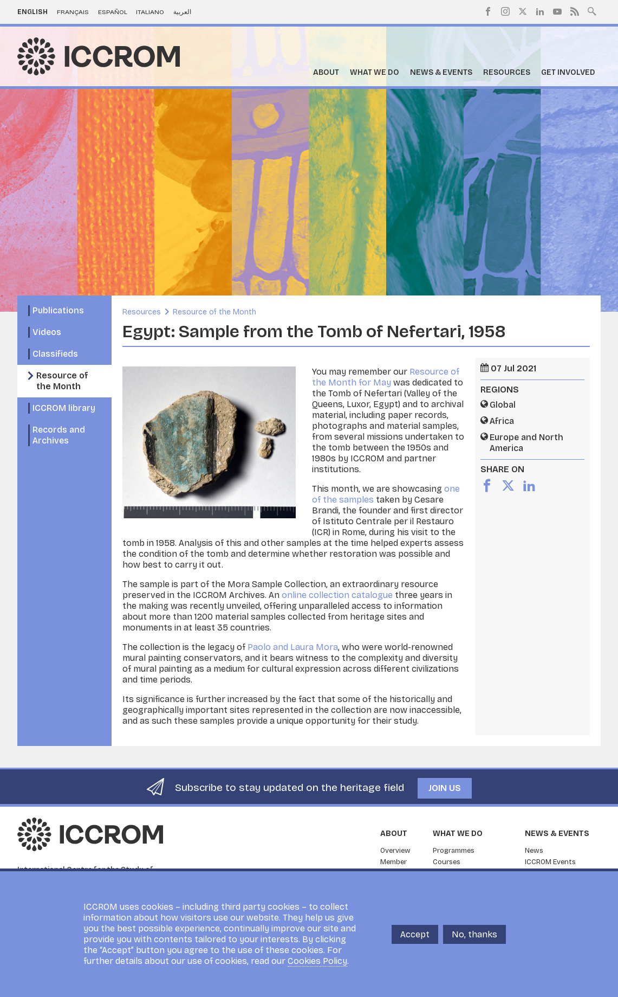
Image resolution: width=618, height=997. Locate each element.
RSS (574, 11)
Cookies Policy (317, 961)
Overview (395, 850)
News (534, 850)
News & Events (441, 72)
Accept (415, 934)
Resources (506, 72)
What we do (374, 72)
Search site (592, 10)
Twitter (522, 11)
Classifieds (55, 354)
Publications (58, 310)
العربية (182, 12)
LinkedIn (540, 11)
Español (112, 12)
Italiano (150, 12)
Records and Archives (58, 435)
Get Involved (568, 72)
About (326, 72)
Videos (46, 332)
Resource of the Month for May (385, 377)
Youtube (557, 11)
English (32, 12)
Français (73, 12)
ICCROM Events (550, 862)
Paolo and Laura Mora (293, 647)
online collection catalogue (337, 595)
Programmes (453, 850)
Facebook (488, 11)
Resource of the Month (62, 380)
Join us (444, 788)
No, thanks (474, 934)
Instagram (505, 11)
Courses (446, 862)
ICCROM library (63, 408)
